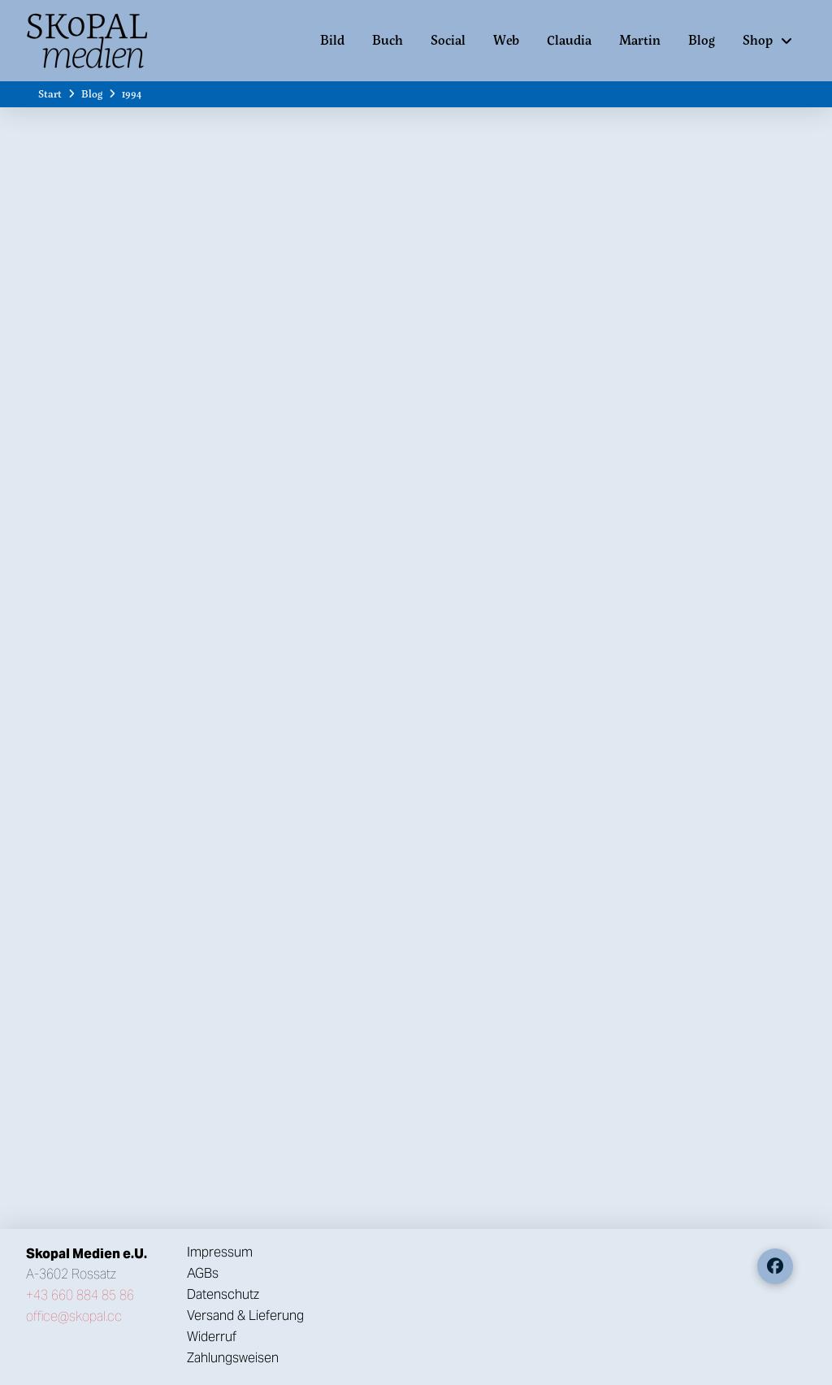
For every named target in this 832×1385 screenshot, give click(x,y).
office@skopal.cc (74, 1316)
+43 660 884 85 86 (80, 1295)
